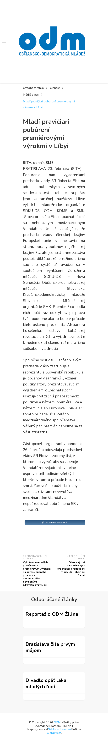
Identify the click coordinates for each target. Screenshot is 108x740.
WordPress (53, 733)
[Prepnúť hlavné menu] (4, 42)
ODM (57, 722)
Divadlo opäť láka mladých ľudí (46, 683)
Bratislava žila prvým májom (50, 647)
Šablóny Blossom (59, 729)
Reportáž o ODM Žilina (52, 614)
